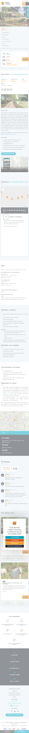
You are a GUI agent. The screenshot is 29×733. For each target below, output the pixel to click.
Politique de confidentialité (14, 546)
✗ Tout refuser (15, 540)
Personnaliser (14, 543)
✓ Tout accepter (14, 537)
